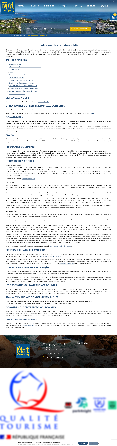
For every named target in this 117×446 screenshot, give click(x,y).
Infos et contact (104, 6)
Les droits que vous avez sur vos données (23, 86)
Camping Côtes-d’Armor (17, 35)
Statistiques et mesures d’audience (21, 80)
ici (43, 261)
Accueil (21, 6)
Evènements (49, 6)
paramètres (72, 444)
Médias (11, 72)
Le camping (34, 6)
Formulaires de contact (17, 75)
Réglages (95, 443)
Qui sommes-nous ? (15, 64)
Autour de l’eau (62, 6)
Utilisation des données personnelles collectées (25, 67)
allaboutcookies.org (28, 179)
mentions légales (43, 102)
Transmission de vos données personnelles (23, 88)
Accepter (84, 443)
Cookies (92, 113)
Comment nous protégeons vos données (23, 91)
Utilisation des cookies (16, 77)
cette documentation (66, 263)
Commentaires (14, 69)
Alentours (90, 6)
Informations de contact (17, 94)
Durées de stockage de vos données (21, 83)
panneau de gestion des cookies (60, 246)
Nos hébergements (77, 6)
